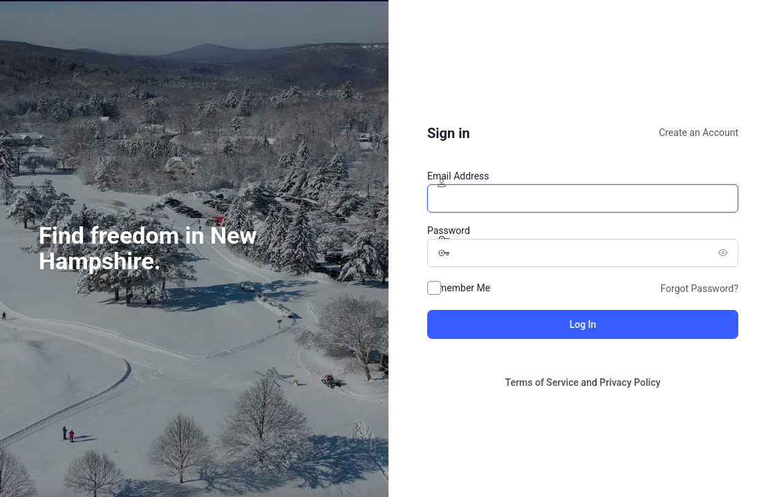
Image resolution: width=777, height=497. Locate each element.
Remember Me (458, 287)
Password (448, 230)
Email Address (458, 176)
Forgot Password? (699, 288)
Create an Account (698, 132)
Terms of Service (542, 382)
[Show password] (724, 252)
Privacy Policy (629, 382)
